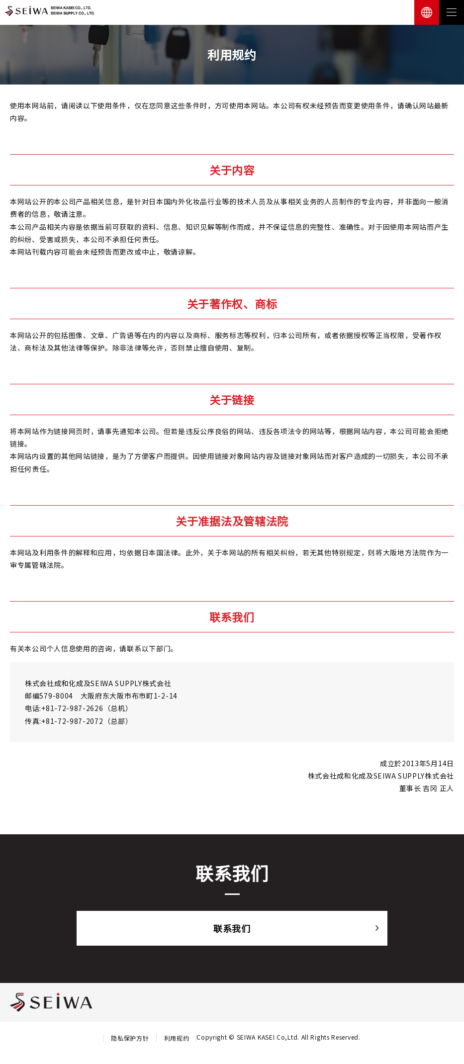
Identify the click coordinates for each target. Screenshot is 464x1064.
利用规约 (176, 1038)
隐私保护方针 (130, 1038)
